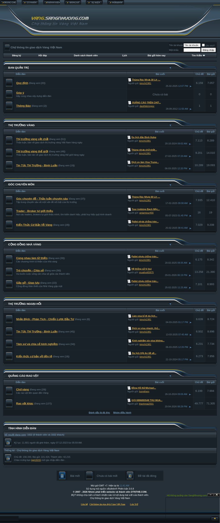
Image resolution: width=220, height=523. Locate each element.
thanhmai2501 (146, 404)
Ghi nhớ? (208, 45)
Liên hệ (84, 504)
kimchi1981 (145, 83)
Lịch (124, 55)
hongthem (144, 391)
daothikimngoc (147, 106)
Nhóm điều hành (122, 412)
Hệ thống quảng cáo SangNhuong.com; (187, 495)
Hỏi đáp (42, 55)
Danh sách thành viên (86, 55)
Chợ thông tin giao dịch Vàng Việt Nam (107, 504)
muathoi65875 (146, 272)
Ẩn (210, 494)
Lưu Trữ (134, 504)
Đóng (217, 494)
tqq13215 (36, 460)
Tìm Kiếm (197, 55)
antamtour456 (146, 213)
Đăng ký (16, 55)
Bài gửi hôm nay (157, 55)
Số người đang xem (15, 434)
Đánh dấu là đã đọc (99, 412)
